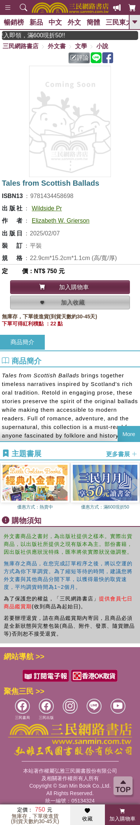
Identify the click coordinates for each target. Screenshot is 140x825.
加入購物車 (122, 815)
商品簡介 (22, 342)
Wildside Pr (47, 208)
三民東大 (119, 22)
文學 (81, 46)
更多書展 (121, 454)
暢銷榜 (14, 22)
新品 (36, 22)
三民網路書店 (20, 46)
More (128, 434)
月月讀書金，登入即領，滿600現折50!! (38, 35)
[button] (134, 487)
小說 (102, 46)
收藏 (87, 815)
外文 (74, 22)
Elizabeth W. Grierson (61, 220)
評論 (79, 58)
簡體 (93, 22)
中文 (55, 22)
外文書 (57, 46)
